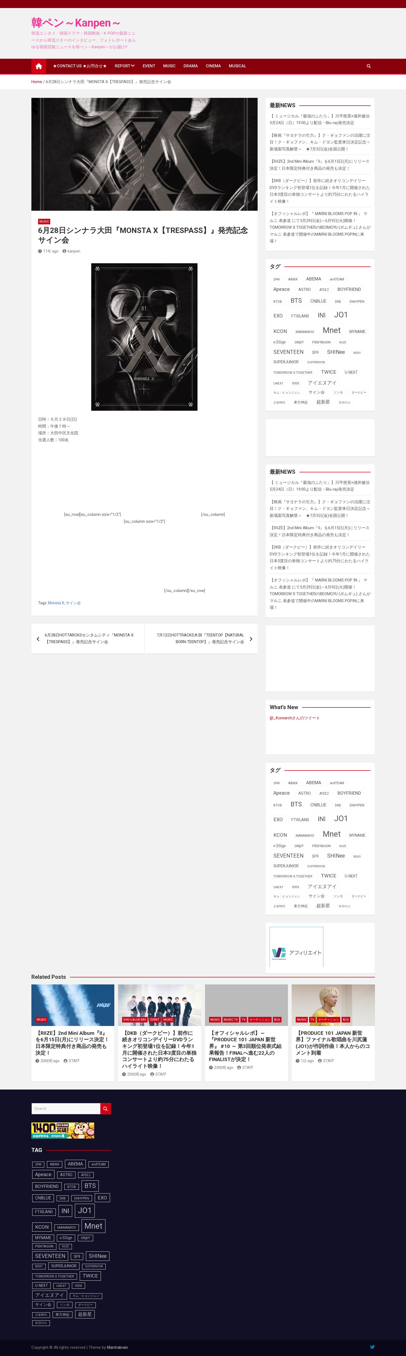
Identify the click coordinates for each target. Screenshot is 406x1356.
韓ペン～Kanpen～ (76, 23)
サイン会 (73, 603)
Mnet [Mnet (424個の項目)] (332, 330)
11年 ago (48, 251)
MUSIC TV (231, 1019)
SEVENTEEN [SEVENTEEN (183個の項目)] (288, 352)
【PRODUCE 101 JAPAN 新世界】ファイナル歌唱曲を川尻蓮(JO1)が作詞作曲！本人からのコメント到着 (333, 1043)
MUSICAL (237, 66)
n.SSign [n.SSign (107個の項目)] (279, 342)
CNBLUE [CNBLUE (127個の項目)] (318, 301)
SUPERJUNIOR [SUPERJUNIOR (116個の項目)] (286, 362)
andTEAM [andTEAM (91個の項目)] (337, 279)
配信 (277, 1019)
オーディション (260, 1019)
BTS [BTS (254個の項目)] (296, 300)
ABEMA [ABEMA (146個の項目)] (313, 278)
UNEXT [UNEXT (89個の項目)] (278, 383)
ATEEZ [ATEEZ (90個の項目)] (324, 290)
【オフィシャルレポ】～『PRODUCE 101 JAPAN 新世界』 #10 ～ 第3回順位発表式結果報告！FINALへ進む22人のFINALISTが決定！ (245, 1046)
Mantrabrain (117, 1347)
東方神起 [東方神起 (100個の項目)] (301, 402)
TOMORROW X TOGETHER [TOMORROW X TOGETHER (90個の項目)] (292, 373)
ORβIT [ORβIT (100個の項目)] (299, 342)
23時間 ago (221, 1067)
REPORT (122, 66)
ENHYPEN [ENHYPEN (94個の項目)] (357, 301)
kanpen (71, 251)
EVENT (149, 66)
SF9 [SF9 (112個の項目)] (315, 352)
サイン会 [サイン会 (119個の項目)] (317, 392)
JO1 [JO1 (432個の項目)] (341, 314)
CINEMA (213, 66)
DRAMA (191, 66)
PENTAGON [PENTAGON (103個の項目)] (321, 342)
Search (105, 1108)
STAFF (72, 1061)
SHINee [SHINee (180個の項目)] (336, 352)
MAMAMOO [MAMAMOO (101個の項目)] (305, 332)
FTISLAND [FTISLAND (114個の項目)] (300, 316)
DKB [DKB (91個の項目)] (338, 301)
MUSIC (169, 66)
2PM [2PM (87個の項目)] (276, 279)
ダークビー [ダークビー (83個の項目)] (359, 392)
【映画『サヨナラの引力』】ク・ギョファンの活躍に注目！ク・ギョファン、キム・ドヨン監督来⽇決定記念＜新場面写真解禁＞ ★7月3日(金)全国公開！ (320, 142)
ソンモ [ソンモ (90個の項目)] (338, 392)
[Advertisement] (161, 482)
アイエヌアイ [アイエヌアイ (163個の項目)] (322, 383)
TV (244, 1019)
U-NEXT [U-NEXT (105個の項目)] (351, 372)
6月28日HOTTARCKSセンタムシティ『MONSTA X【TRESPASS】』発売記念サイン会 (89, 638)
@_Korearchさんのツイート (295, 718)
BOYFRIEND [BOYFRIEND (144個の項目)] (349, 289)
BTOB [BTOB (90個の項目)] (277, 301)
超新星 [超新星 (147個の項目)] (323, 402)
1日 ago (305, 1061)
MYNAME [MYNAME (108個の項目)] (357, 331)
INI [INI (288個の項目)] (321, 315)
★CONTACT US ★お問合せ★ (80, 66)
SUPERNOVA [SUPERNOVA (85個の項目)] (316, 362)
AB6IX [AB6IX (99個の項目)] (293, 279)
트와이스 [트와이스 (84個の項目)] (344, 402)
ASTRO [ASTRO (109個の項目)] (304, 289)
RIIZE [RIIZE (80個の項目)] (342, 342)
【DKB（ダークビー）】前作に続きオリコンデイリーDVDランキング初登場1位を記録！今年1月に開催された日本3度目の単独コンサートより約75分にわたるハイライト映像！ (159, 1049)
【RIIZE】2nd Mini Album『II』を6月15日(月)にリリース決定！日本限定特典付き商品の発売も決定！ (72, 1043)
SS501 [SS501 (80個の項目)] (357, 353)
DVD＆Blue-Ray (134, 1019)
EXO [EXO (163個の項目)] (278, 315)
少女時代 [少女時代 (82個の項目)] (279, 402)
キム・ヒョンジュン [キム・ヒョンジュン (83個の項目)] (286, 392)
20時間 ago (47, 1061)
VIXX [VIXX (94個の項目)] (295, 383)
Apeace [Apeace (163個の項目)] (281, 289)
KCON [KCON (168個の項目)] (280, 331)
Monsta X (56, 603)
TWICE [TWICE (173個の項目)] (328, 372)
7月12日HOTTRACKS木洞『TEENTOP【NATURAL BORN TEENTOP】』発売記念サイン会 (200, 638)
